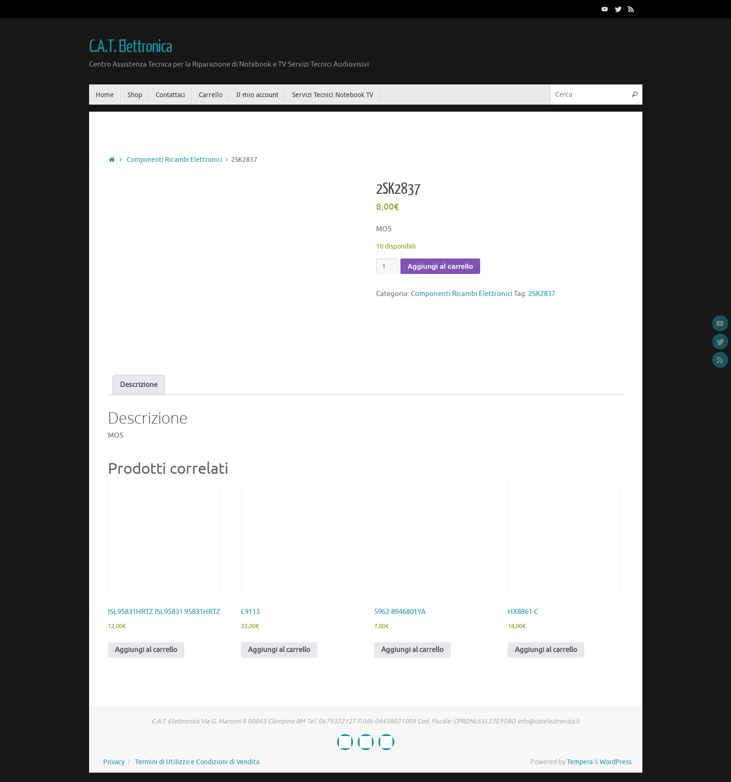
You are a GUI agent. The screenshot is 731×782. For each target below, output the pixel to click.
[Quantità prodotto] (387, 266)
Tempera (580, 762)
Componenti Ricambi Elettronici (174, 160)
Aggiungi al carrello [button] (146, 649)
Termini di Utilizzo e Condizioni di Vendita (197, 762)
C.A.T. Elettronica (130, 47)
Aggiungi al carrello (440, 266)
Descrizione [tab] (139, 384)
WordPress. (616, 762)
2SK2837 (541, 293)
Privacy (114, 762)
